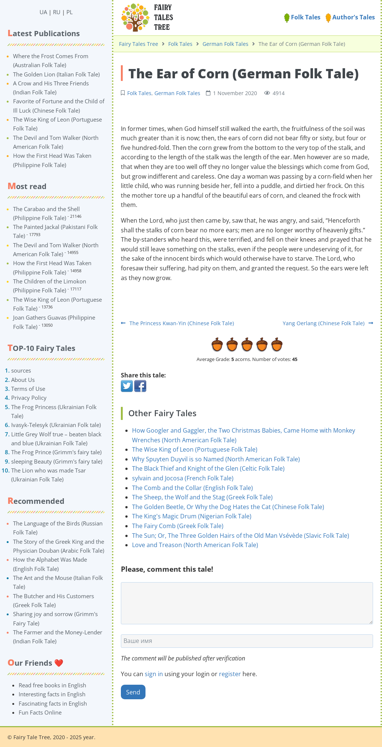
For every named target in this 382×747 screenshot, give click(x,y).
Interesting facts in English (52, 694)
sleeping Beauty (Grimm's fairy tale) (56, 461)
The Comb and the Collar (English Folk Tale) (192, 488)
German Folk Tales (225, 43)
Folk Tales (302, 17)
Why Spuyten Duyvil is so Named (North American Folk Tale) (216, 459)
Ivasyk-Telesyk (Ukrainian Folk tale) (56, 425)
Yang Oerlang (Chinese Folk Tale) (328, 323)
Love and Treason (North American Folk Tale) (195, 545)
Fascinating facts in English (53, 703)
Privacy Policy (29, 397)
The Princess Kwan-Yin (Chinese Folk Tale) (177, 323)
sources (21, 370)
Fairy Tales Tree (138, 43)
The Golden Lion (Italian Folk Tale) (56, 74)
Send (133, 692)
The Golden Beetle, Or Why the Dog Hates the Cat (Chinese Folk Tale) (228, 507)
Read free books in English (52, 685)
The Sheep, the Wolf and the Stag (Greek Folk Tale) (202, 497)
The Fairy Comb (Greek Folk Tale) (177, 526)
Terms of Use (28, 388)
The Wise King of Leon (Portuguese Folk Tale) (194, 449)
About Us (23, 379)
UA (43, 12)
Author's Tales (350, 17)
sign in (154, 674)
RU (56, 12)
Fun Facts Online (40, 712)
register (230, 674)
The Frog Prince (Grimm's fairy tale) (56, 452)
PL (69, 12)
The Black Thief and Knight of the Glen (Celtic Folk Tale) (208, 468)
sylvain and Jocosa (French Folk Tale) (183, 478)
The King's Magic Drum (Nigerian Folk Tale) (191, 516)
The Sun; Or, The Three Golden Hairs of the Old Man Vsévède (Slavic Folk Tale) (240, 535)
